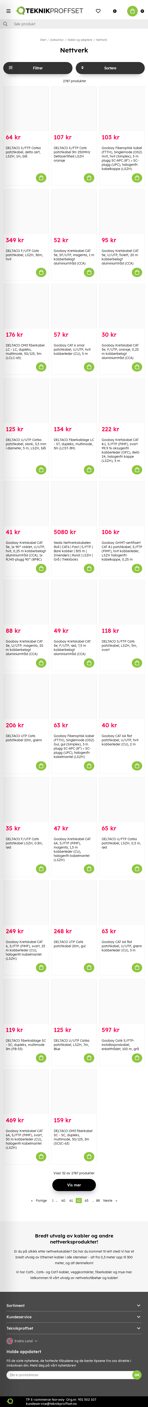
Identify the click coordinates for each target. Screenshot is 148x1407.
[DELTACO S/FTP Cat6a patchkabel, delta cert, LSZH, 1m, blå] (26, 109)
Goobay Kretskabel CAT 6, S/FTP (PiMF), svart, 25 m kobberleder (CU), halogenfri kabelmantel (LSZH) (25, 950)
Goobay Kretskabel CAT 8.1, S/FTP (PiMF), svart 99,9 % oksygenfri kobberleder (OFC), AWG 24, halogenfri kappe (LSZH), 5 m (120, 450)
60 (63, 1200)
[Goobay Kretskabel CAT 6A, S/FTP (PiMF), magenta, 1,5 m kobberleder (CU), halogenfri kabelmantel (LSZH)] (74, 799)
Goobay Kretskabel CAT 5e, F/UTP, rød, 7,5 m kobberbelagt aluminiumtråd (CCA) (72, 647)
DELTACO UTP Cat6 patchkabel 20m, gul (69, 944)
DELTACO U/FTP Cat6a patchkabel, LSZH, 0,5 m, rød (121, 843)
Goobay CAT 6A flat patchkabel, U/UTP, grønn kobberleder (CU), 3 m (122, 946)
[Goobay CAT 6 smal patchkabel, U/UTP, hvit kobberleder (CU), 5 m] (74, 306)
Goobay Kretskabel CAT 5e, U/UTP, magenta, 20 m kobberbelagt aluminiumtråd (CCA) (24, 647)
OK (137, 1375)
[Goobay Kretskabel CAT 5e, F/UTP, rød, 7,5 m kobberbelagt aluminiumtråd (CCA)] (74, 602)
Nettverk (101, 40)
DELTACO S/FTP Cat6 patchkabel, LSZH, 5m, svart (119, 645)
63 (86, 1200)
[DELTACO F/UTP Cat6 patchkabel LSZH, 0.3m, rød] (26, 799)
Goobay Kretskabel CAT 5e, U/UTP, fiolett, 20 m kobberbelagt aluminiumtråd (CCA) (120, 257)
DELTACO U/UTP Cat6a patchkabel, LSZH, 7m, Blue (71, 1044)
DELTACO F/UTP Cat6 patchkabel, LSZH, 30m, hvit (24, 255)
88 (98, 1200)
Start (43, 40)
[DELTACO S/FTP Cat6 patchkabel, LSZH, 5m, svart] (122, 602)
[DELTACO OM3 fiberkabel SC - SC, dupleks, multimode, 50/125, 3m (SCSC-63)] (74, 1092)
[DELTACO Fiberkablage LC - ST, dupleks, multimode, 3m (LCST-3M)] (74, 401)
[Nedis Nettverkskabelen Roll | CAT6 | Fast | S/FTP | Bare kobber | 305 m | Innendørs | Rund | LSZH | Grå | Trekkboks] (74, 503)
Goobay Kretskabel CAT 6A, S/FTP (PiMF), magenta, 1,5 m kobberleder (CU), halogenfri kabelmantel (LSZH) (72, 849)
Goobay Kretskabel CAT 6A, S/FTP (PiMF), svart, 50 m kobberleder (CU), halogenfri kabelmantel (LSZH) (24, 1139)
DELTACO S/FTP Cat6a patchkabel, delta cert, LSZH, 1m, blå (23, 152)
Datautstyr (57, 40)
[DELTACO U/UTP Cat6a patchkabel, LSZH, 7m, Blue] (74, 1001)
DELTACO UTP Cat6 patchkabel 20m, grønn (24, 738)
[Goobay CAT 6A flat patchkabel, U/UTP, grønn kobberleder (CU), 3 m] (122, 903)
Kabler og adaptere (80, 40)
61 (71, 1200)
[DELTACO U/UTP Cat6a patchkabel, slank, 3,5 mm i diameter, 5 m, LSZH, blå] (26, 401)
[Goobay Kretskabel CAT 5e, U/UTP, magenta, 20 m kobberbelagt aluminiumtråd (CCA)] (26, 602)
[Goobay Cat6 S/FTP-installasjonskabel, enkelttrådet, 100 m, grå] (122, 1001)
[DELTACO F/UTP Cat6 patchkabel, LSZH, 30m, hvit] (26, 211)
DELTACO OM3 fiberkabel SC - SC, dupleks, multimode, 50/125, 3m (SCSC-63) (73, 1137)
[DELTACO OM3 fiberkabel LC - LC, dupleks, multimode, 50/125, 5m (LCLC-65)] (26, 306)
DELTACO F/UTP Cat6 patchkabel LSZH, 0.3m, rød (24, 843)
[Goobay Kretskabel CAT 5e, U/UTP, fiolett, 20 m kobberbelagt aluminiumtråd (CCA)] (122, 211)
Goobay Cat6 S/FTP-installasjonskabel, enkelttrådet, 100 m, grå (120, 1044)
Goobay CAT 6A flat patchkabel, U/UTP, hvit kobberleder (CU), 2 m (120, 740)
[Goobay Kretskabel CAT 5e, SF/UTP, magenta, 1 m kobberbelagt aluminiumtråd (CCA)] (74, 211)
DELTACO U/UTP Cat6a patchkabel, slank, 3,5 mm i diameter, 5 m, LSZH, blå (26, 444)
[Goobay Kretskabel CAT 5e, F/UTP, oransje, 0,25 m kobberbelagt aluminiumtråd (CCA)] (122, 306)
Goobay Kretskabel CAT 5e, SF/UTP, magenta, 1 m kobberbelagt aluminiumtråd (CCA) (74, 257)
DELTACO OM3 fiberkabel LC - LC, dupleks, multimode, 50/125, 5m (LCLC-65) (25, 351)
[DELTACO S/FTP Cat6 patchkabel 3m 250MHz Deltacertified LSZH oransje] (74, 109)
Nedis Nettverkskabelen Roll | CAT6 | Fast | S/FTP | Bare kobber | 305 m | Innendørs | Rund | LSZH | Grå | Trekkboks (73, 551)
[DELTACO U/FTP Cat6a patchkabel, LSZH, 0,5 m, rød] (122, 799)
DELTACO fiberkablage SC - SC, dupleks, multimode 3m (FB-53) (26, 1044)
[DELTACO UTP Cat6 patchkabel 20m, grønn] (26, 697)
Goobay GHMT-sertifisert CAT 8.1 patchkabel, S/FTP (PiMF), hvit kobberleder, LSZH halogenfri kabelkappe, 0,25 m (122, 551)
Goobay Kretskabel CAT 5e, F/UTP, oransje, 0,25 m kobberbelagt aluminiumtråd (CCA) (120, 351)
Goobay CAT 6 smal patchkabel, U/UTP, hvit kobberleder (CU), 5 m (72, 349)
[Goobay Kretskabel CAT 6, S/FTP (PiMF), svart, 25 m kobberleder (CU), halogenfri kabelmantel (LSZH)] (26, 903)
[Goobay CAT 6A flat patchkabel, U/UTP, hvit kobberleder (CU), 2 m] (122, 697)
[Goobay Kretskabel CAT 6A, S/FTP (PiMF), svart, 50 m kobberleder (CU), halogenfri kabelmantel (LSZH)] (26, 1092)
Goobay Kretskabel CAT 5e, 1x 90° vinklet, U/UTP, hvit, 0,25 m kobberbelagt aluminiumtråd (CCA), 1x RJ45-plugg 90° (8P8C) (26, 551)
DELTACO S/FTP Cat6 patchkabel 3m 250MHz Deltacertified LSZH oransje (72, 154)
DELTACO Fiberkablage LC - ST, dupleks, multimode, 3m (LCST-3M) (74, 444)
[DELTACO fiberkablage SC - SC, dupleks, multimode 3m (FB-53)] (26, 1001)
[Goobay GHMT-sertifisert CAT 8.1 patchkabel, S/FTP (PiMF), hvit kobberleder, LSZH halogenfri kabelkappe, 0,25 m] (122, 503)
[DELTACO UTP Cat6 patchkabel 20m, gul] (74, 903)
